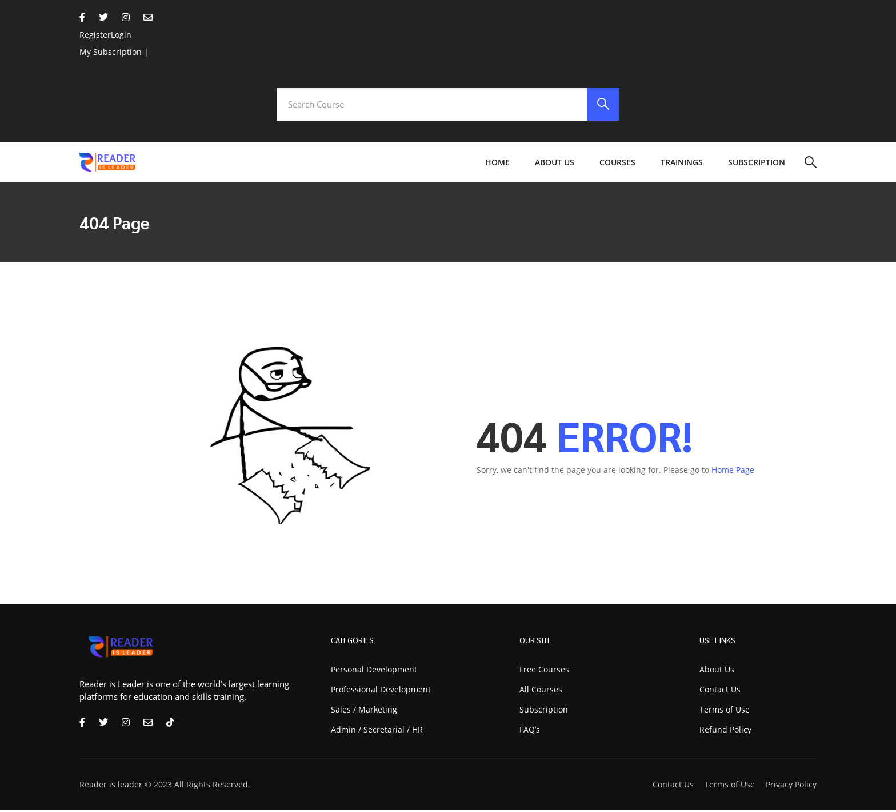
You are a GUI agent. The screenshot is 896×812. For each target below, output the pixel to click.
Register (95, 34)
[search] (602, 105)
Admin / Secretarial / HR (377, 731)
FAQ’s (529, 731)
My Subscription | (114, 51)
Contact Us (673, 786)
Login (121, 34)
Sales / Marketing (364, 711)
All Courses (540, 691)
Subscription (756, 163)
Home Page (732, 471)
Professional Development (381, 691)
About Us (554, 163)
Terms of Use (730, 786)
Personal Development (374, 671)
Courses (617, 163)
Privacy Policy (791, 786)
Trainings (682, 163)
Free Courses (544, 671)
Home (497, 163)
